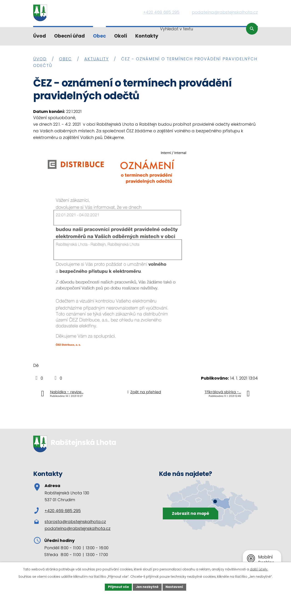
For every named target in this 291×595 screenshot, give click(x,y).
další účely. (259, 569)
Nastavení (175, 587)
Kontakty (146, 36)
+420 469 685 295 (57, 510)
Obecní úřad (69, 36)
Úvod (39, 36)
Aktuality (96, 59)
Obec (99, 36)
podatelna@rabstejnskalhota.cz (77, 528)
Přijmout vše (117, 587)
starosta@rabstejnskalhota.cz (75, 521)
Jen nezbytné (147, 587)
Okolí (120, 36)
